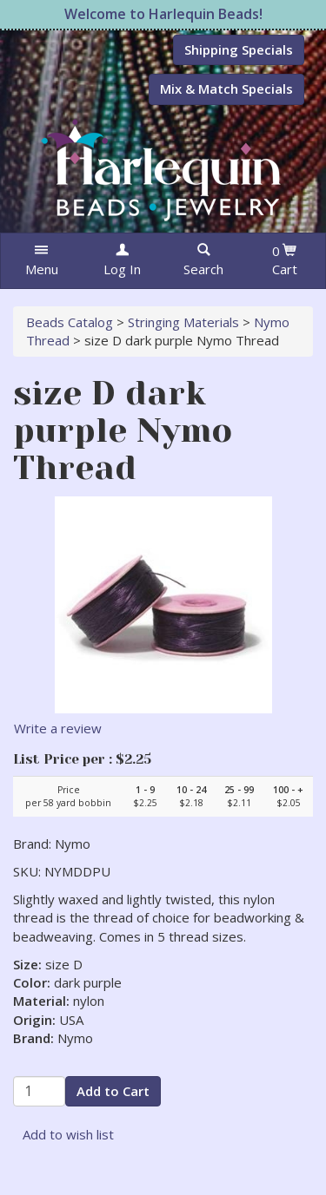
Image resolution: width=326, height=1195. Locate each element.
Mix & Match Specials (226, 88)
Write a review (58, 728)
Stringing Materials (183, 322)
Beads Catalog (69, 322)
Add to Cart (113, 1091)
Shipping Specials (238, 49)
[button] (41, 260)
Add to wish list (68, 1134)
